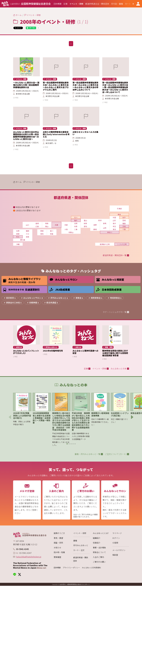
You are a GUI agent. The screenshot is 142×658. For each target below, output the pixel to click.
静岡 (95, 229)
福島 (124, 223)
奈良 (75, 226)
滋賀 (75, 223)
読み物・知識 (59, 552)
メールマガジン (118, 550)
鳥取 (46, 223)
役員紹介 (96, 542)
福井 (75, 220)
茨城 (124, 226)
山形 (114, 220)
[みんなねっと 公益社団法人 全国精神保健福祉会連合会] (26, 3)
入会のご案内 (98, 557)
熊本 (17, 237)
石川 (75, 217)
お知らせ (57, 547)
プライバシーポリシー (71, 567)
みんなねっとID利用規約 (91, 567)
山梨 (104, 228)
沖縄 (17, 244)
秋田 (114, 217)
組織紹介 (96, 538)
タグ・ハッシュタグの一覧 (116, 311)
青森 (119, 214)
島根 (37, 223)
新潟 (100, 220)
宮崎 (27, 237)
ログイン (116, 538)
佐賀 (17, 231)
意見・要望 (58, 538)
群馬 (104, 223)
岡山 (46, 226)
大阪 (66, 229)
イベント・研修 (79, 533)
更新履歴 (57, 557)
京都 (66, 225)
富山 (85, 220)
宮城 (124, 220)
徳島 (51, 234)
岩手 (124, 217)
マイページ (117, 533)
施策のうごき (59, 533)
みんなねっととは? (101, 533)
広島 (37, 226)
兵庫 (56, 225)
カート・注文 (78, 550)
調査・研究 (58, 542)
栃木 (114, 223)
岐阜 (85, 223)
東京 (114, 229)
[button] (131, 3)
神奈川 (109, 232)
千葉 (124, 229)
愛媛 (42, 231)
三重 (75, 229)
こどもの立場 (122, 244)
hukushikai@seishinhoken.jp (28, 556)
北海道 (119, 208)
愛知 (85, 226)
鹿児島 (22, 240)
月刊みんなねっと (80, 545)
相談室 (115, 555)
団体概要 (57, 567)
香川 (51, 231)
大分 (27, 234)
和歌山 (71, 232)
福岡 (27, 231)
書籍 (75, 540)
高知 (42, 234)
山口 (27, 225)
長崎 (17, 234)
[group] (58, 3)
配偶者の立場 (105, 244)
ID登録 (115, 542)
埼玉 (114, 226)
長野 (95, 225)
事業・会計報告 (99, 547)
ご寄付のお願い (99, 561)
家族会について (99, 552)
